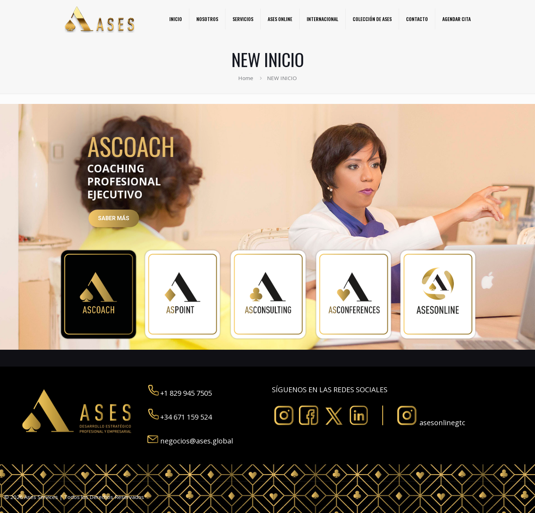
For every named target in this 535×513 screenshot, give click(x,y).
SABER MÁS (113, 218)
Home (245, 77)
